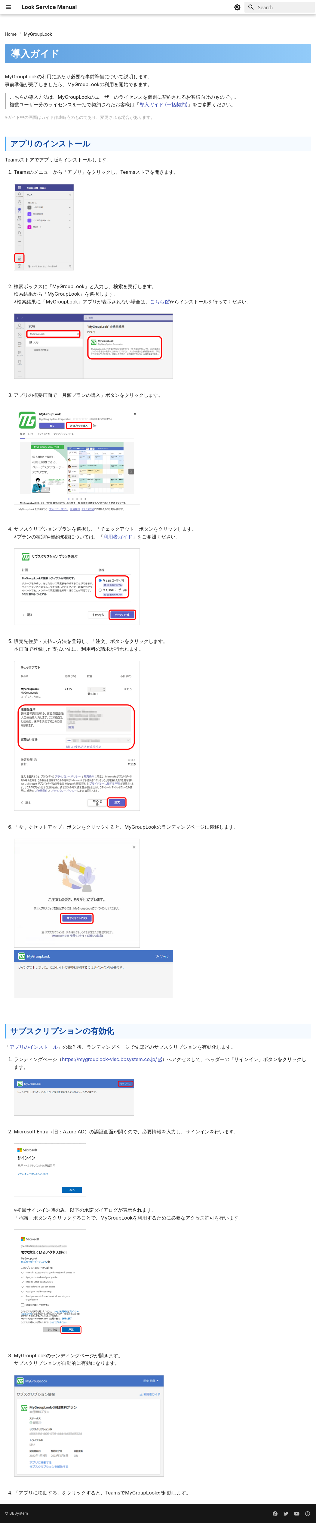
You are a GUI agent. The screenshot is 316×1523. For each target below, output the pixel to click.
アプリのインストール (34, 1047)
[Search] (279, 7)
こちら (157, 302)
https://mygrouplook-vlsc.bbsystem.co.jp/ (109, 1059)
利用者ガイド (117, 537)
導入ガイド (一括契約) (164, 104)
